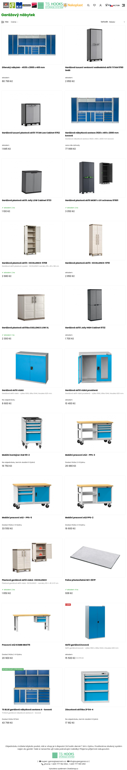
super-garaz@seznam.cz (54, 761)
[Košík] (108, 5)
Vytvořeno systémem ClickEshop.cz (63, 769)
